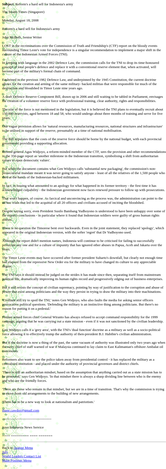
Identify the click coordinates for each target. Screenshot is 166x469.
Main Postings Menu (16, 460)
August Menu (23, 448)
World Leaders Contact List (21, 456)
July (5, 452)
